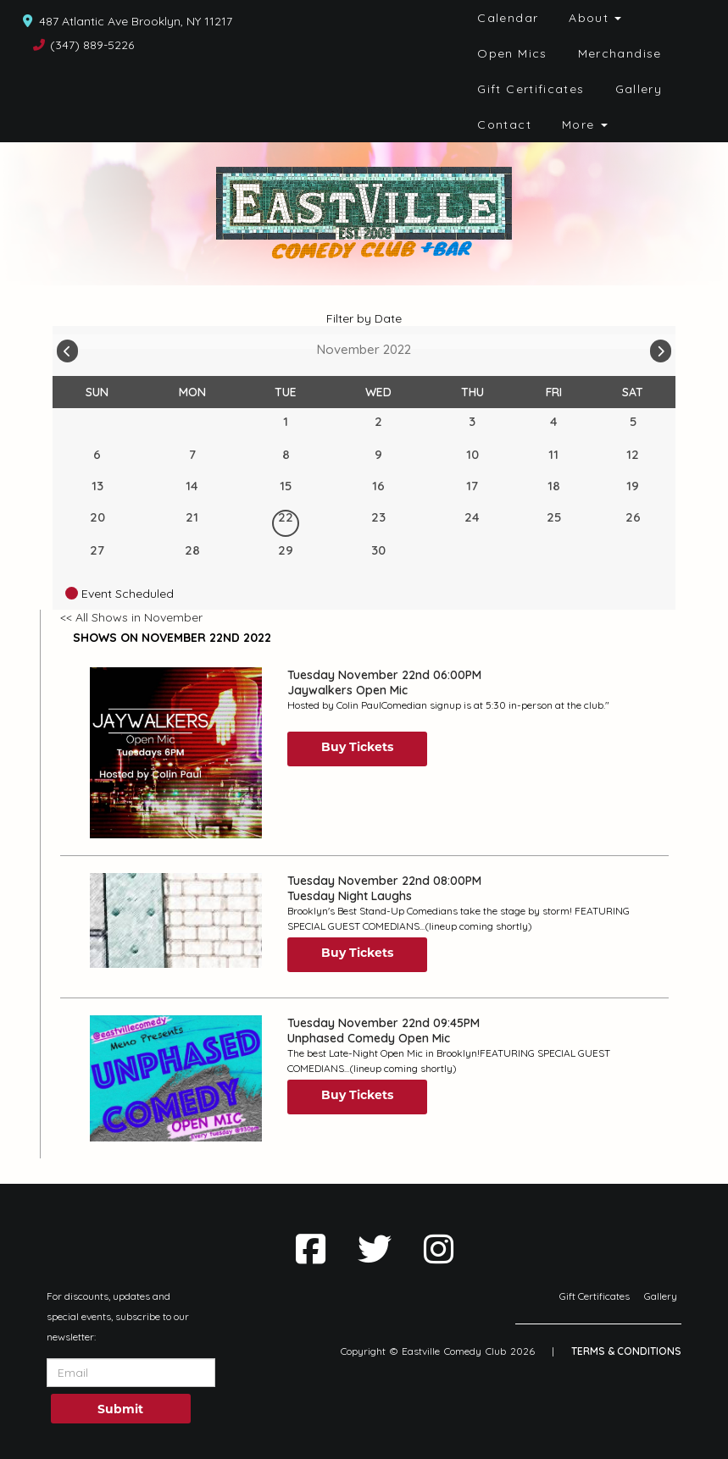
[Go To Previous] (67, 347)
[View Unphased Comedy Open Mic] (176, 1078)
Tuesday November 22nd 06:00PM (384, 675)
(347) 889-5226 (92, 45)
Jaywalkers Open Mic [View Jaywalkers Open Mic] (347, 690)
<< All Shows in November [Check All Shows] (131, 617)
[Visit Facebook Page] (310, 1249)
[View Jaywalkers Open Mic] (176, 753)
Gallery (639, 89)
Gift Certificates (530, 89)
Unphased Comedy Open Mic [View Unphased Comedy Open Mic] (368, 1038)
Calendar (507, 17)
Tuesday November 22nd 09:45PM (383, 1023)
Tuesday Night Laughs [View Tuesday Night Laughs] (349, 896)
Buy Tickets (357, 746)
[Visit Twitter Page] (375, 1249)
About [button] (595, 17)
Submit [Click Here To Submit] (120, 1409)
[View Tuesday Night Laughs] (176, 920)
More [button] (585, 124)
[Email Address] (131, 1372)
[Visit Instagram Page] (438, 1249)
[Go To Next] (660, 347)
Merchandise (620, 53)
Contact (504, 124)
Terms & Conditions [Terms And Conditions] (626, 1351)
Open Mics (512, 53)
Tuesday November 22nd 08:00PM (384, 880)
